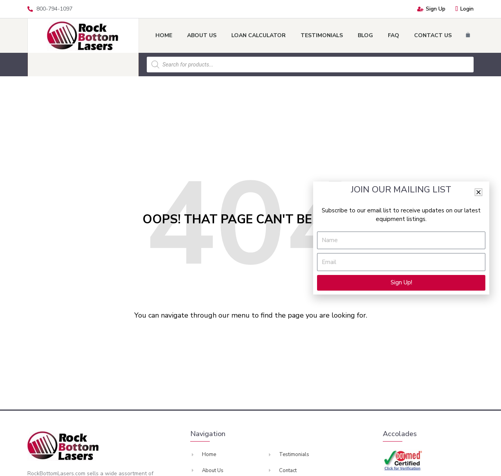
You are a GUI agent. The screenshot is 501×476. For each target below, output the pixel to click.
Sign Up (431, 9)
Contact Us (433, 35)
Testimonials (322, 35)
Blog (365, 35)
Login (464, 9)
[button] (478, 192)
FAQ (393, 35)
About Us (201, 35)
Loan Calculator (258, 35)
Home (163, 35)
